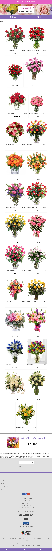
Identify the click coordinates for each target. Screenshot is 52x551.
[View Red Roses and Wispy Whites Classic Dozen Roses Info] (36, 37)
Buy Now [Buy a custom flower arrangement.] (32, 444)
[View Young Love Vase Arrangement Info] (36, 320)
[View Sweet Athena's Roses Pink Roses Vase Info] (34, 68)
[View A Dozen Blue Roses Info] (15, 351)
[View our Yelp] (28, 495)
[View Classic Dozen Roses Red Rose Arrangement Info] (15, 37)
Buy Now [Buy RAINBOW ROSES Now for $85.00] (37, 368)
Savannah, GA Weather (18, 543)
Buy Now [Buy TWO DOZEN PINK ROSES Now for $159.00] (15, 273)
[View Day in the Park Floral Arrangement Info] (36, 382)
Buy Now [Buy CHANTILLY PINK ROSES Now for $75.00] (37, 116)
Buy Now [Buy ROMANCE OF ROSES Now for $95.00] (15, 148)
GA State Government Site (33, 543)
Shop (13, 17)
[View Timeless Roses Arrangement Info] (36, 163)
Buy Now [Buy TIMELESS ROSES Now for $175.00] (37, 179)
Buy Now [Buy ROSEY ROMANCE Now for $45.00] (17, 116)
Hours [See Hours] (43, 550)
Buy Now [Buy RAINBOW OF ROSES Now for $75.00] (15, 305)
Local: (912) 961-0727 (26, 505)
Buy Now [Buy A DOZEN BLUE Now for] (15, 368)
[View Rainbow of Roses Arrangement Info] (15, 288)
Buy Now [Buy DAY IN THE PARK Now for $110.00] (37, 399)
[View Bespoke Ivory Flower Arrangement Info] (15, 382)
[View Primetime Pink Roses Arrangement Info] (36, 225)
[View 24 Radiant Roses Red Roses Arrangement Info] (15, 72)
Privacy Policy (16, 545)
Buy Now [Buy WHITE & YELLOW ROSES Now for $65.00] (26, 431)
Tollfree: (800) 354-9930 (26, 508)
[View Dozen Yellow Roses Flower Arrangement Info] (36, 288)
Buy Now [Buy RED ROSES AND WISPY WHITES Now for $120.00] (37, 54)
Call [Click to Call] (8, 550)
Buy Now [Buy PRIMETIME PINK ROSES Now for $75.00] (37, 242)
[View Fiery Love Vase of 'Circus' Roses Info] (15, 163)
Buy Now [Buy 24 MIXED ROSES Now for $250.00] (37, 148)
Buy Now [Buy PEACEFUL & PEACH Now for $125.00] (15, 336)
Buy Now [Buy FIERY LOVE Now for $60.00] (15, 179)
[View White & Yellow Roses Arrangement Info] (26, 414)
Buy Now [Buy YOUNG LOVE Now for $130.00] (37, 336)
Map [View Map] (26, 550)
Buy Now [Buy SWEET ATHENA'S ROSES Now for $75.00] (34, 85)
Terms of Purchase (26, 545)
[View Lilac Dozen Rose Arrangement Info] (36, 257)
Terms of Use (36, 545)
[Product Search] (26, 462)
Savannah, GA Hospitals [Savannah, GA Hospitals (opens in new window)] (25, 538)
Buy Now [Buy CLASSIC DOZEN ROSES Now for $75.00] (15, 54)
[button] (26, 523)
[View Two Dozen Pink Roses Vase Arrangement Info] (15, 257)
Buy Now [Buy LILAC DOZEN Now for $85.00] (37, 273)
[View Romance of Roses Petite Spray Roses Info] (15, 131)
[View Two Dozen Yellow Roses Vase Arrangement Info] (15, 225)
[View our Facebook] (23, 495)
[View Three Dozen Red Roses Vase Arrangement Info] (36, 194)
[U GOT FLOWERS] (26, 12)
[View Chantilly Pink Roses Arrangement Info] (37, 103)
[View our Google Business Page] (26, 495)
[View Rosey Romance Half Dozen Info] (17, 100)
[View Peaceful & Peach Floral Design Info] (15, 320)
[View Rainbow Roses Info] (36, 351)
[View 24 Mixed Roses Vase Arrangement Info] (36, 131)
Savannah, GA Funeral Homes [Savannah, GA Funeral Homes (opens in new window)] (10, 538)
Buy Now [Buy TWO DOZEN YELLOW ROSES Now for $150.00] (15, 242)
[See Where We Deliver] (26, 470)
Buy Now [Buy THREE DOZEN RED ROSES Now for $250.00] (37, 211)
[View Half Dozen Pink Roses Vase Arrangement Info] (15, 194)
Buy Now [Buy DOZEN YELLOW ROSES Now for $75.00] (37, 305)
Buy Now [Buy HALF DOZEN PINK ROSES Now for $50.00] (15, 211)
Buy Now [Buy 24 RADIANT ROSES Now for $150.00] (15, 85)
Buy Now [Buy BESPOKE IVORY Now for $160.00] (15, 399)
